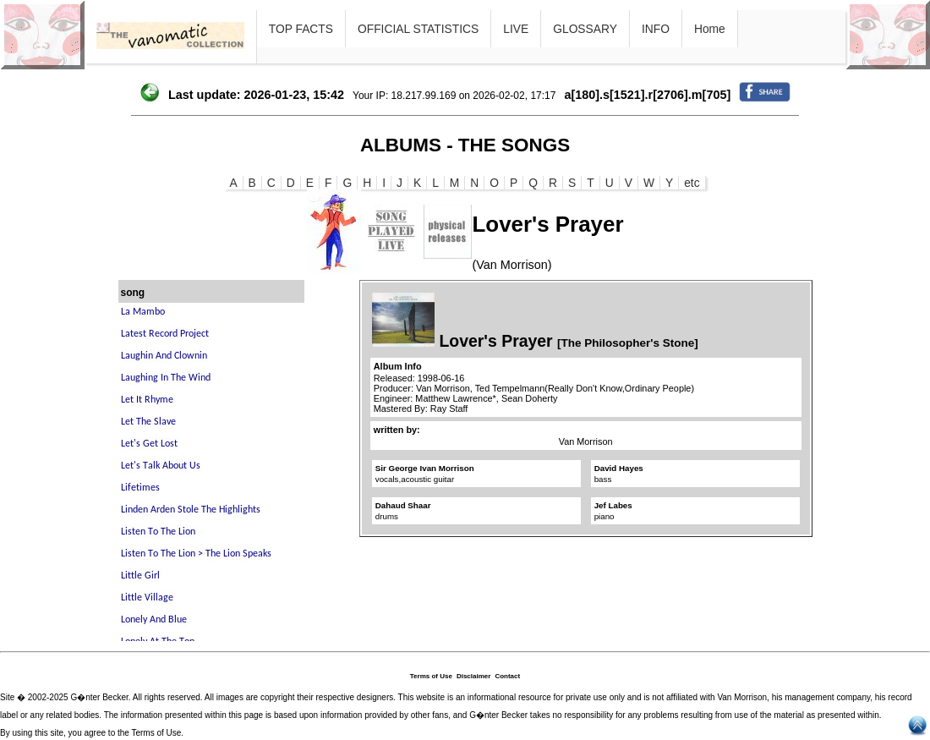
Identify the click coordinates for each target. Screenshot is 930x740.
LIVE (515, 29)
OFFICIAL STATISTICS (418, 29)
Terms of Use (431, 676)
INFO (656, 29)
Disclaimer (473, 676)
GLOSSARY (585, 29)
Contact (507, 676)
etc (691, 182)
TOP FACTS (301, 29)
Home (709, 29)
